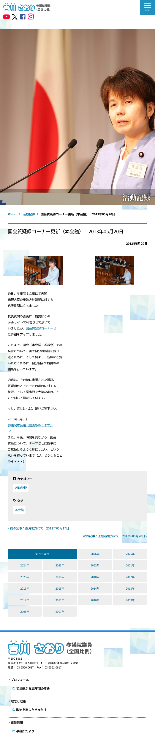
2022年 (95, 565)
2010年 (95, 600)
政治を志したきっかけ (31, 709)
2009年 (130, 600)
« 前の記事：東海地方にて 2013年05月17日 (38, 528)
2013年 (130, 588)
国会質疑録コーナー (39, 328)
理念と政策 (18, 701)
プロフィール (20, 680)
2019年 (59, 577)
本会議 (19, 509)
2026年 (95, 554)
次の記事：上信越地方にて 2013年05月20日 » (115, 536)
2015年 (59, 588)
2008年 (24, 611)
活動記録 (21, 487)
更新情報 (17, 722)
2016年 (24, 588)
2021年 (130, 565)
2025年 (130, 554)
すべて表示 (42, 554)
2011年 (59, 600)
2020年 (24, 577)
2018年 (95, 577)
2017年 (130, 577)
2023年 (59, 565)
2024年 (24, 565)
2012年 (24, 600)
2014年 (95, 588)
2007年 (59, 611)
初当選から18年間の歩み (33, 688)
